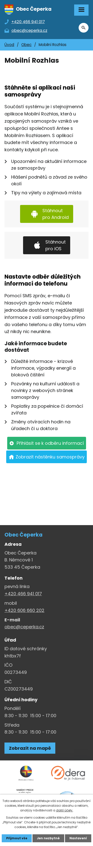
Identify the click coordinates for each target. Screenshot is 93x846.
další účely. (64, 810)
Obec (26, 44)
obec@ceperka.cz (24, 627)
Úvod (9, 44)
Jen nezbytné (48, 838)
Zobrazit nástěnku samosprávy (50, 457)
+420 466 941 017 (23, 594)
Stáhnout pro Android (55, 213)
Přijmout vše (16, 838)
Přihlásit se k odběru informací (50, 443)
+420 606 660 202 (24, 610)
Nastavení (78, 838)
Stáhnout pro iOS (55, 245)
